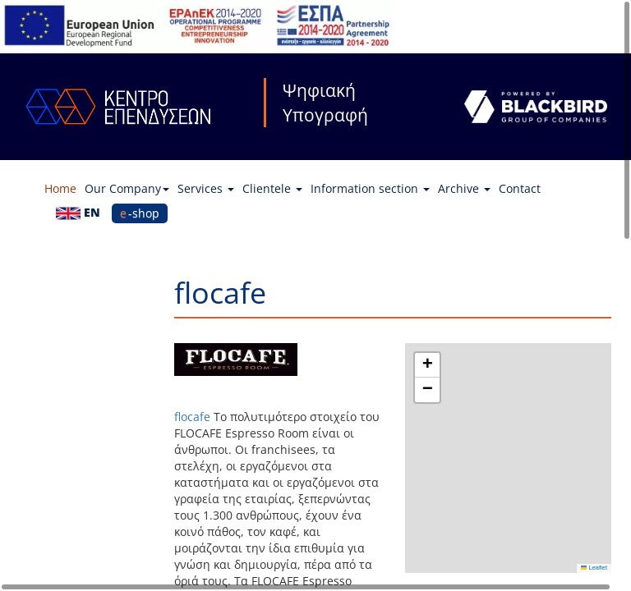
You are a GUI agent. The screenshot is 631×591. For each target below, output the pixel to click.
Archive (464, 188)
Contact (520, 188)
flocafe (192, 416)
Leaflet (594, 567)
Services (205, 188)
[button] (427, 365)
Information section (370, 188)
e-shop (139, 213)
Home (60, 188)
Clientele (272, 188)
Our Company (127, 188)
